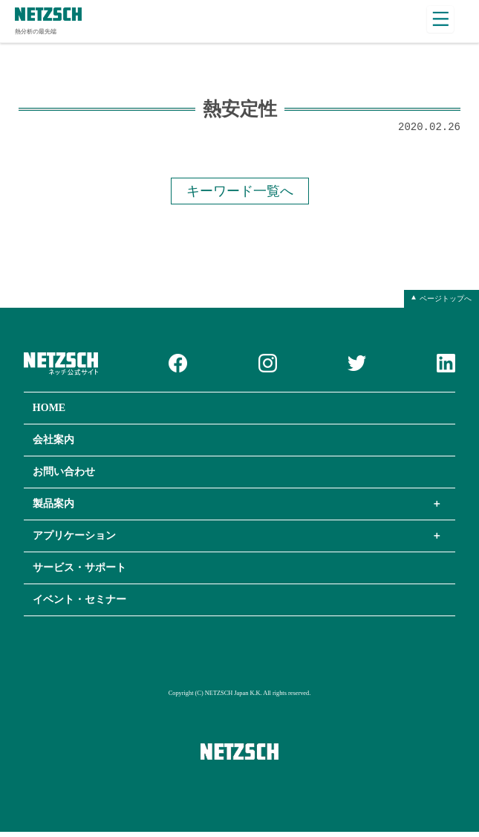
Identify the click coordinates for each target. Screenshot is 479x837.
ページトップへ (446, 303)
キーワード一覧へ (239, 195)
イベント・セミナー (79, 604)
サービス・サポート (79, 572)
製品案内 (53, 508)
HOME (49, 412)
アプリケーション (74, 540)
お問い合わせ (64, 476)
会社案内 (53, 444)
